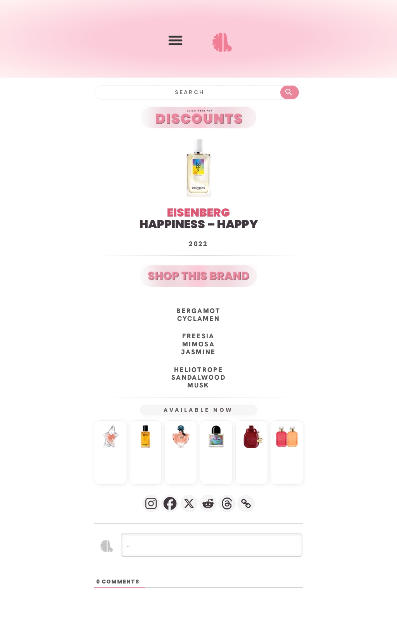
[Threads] (227, 503)
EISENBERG (198, 212)
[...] (211, 544)
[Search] (189, 92)
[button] (175, 40)
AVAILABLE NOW (199, 409)
